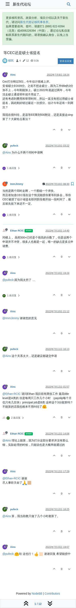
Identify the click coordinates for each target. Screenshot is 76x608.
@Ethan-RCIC (11, 393)
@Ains (6, 152)
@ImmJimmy (10, 318)
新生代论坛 (22, 4)
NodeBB (37, 593)
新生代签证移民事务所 (34, 22)
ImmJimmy (16, 184)
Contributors (52, 593)
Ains (13, 74)
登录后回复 (66, 61)
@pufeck (8, 279)
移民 (11, 60)
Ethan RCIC (17, 230)
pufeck (14, 145)
